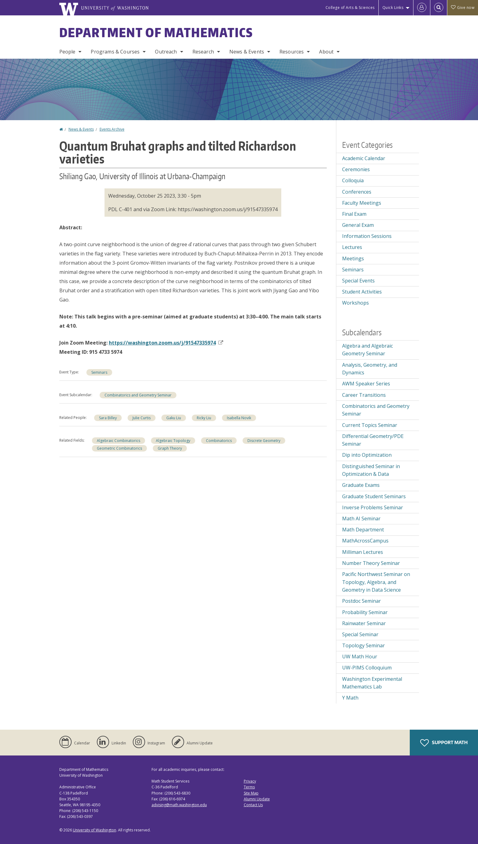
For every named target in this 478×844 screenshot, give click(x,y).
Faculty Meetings (361, 202)
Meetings (353, 258)
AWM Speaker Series (366, 383)
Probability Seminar (365, 612)
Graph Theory (170, 448)
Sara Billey (108, 417)
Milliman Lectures (362, 552)
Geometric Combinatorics (119, 448)
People (67, 51)
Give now (462, 7)
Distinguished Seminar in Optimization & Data (371, 470)
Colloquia (353, 180)
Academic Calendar (363, 158)
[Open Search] (438, 7)
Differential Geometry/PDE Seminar (373, 440)
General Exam (358, 225)
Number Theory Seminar (371, 563)
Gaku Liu (173, 417)
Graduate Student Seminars (374, 496)
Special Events (358, 280)
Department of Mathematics (156, 32)
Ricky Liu (204, 417)
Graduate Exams (361, 485)
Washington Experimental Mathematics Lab (372, 683)
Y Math (350, 697)
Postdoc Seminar (361, 601)
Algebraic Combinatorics (118, 440)
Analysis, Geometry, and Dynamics (369, 368)
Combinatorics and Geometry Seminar (138, 395)
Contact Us (253, 804)
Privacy (250, 781)
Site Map (251, 793)
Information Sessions (367, 236)
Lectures (352, 247)
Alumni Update (257, 799)
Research (203, 51)
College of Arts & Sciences (350, 7)
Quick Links (393, 7)
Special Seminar (360, 634)
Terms (249, 787)
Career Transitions (364, 395)
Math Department (363, 529)
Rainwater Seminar (364, 623)
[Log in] (421, 7)
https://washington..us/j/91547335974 (166, 342)
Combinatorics (219, 440)
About (326, 51)
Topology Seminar (363, 645)
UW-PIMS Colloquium (367, 667)
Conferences (356, 191)
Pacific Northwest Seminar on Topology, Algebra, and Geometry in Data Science (376, 582)
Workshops (355, 302)
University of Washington (94, 830)
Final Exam (354, 214)
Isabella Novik (239, 417)
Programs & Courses (115, 51)
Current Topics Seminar (369, 425)
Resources (291, 51)
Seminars (99, 372)
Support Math (444, 743)
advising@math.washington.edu (179, 804)
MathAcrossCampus (365, 540)
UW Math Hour (359, 656)
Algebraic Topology (173, 440)
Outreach (166, 51)
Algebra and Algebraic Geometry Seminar (367, 349)
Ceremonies (356, 169)
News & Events (246, 51)
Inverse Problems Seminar (372, 507)
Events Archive (112, 129)
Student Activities (362, 291)
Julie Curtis (141, 417)
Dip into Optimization (367, 455)
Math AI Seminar (361, 518)
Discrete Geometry (263, 440)
